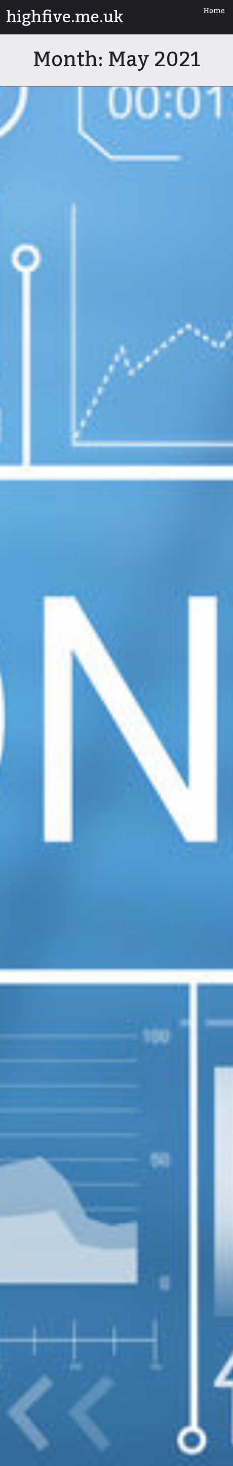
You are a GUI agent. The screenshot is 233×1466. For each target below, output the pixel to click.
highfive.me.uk (64, 17)
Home (214, 11)
